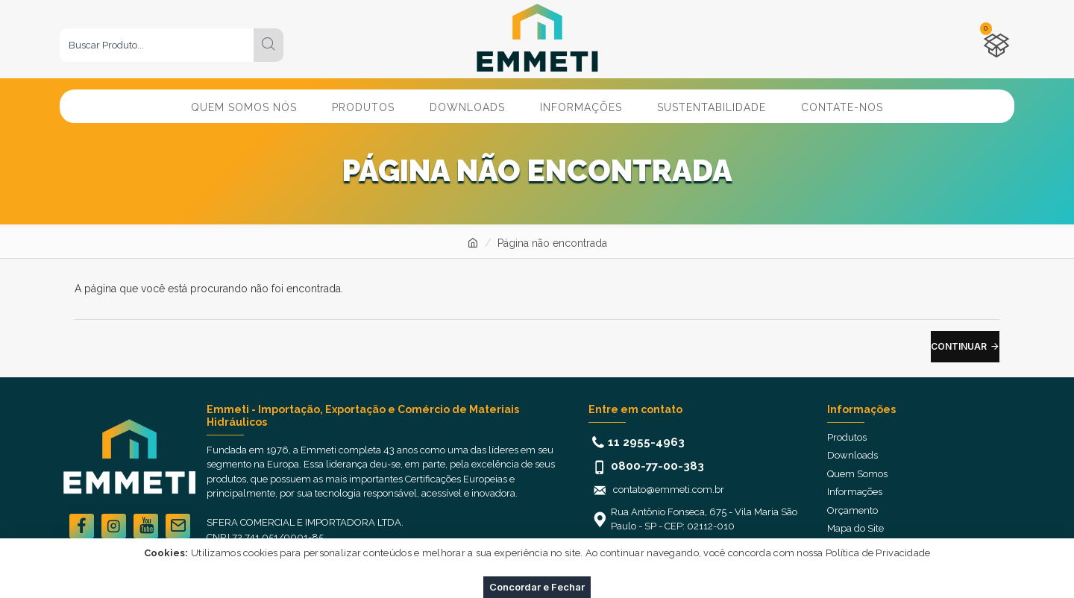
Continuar (959, 346)
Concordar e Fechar (537, 587)
